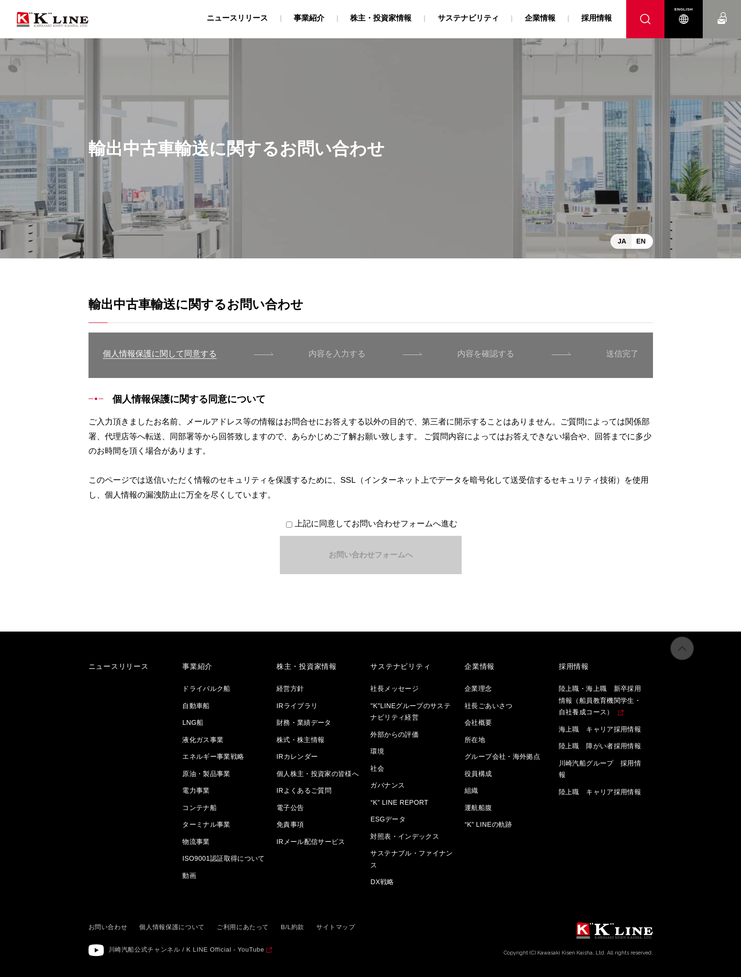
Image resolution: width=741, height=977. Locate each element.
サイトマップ (335, 927)
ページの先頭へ (682, 658)
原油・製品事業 (206, 773)
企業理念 (478, 688)
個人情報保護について (172, 927)
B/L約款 (292, 927)
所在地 (475, 740)
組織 (471, 790)
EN (640, 241)
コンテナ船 (199, 807)
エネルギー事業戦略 (213, 756)
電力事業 (196, 790)
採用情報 (596, 18)
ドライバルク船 (206, 688)
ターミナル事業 (206, 824)
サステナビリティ (468, 18)
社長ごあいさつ (488, 706)
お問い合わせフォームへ (371, 555)
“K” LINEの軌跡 (488, 824)
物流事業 (196, 841)
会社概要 (478, 722)
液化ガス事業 (202, 740)
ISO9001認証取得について (223, 858)
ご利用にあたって (243, 927)
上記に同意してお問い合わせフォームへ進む (376, 523)
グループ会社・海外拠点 (502, 756)
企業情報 (540, 18)
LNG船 (192, 722)
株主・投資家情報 (380, 18)
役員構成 (478, 773)
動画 (189, 875)
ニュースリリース (237, 18)
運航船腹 (478, 807)
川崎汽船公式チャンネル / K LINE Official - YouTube (187, 949)
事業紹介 (309, 18)
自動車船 (196, 706)
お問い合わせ (722, 9)
